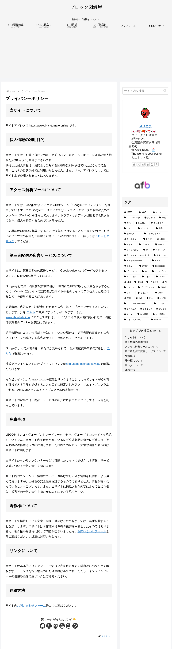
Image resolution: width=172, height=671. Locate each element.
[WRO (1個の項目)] (128, 298)
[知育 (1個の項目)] (129, 293)
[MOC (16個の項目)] (144, 212)
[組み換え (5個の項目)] (141, 223)
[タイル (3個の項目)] (130, 244)
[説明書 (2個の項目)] (144, 266)
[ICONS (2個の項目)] (161, 276)
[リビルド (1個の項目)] (144, 293)
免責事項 (130, 355)
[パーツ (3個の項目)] (161, 244)
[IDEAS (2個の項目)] (138, 282)
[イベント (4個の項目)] (145, 228)
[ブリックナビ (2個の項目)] (131, 271)
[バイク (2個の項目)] (147, 276)
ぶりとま (145, 126)
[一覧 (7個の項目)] (163, 217)
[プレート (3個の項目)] (145, 244)
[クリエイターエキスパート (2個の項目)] (137, 255)
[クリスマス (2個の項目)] (152, 282)
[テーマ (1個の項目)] (129, 314)
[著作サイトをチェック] (42, 626)
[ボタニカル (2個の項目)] (160, 255)
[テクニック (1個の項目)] (146, 309)
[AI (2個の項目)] (164, 282)
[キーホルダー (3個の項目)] (132, 239)
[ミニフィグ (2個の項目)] (131, 276)
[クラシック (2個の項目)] (159, 250)
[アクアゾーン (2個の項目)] (159, 271)
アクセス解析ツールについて (141, 346)
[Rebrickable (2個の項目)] (159, 266)
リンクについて (134, 365)
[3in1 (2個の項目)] (145, 271)
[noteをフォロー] (68, 626)
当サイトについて (135, 337)
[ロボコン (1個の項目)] (129, 287)
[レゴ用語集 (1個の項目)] (159, 314)
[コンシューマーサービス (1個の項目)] (137, 303)
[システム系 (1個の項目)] (130, 309)
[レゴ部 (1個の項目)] (162, 298)
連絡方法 (130, 369)
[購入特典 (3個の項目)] (132, 233)
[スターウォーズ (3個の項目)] (155, 233)
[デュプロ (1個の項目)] (161, 309)
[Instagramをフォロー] (55, 626)
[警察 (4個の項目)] (161, 228)
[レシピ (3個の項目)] (148, 239)
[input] (145, 91)
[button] (165, 91)
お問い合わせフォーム (91, 531)
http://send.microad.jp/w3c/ (83, 363)
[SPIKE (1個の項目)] (162, 287)
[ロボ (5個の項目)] (129, 228)
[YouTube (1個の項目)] (159, 319)
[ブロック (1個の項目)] (160, 303)
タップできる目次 (140, 330)
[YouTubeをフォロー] (62, 626)
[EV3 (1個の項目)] (139, 298)
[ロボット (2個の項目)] (130, 266)
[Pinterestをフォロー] (75, 626)
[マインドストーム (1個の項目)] (136, 319)
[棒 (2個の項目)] (146, 250)
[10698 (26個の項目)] (130, 212)
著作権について (134, 360)
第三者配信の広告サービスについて (145, 351)
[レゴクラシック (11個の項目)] (132, 217)
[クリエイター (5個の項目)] (158, 223)
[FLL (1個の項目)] (150, 298)
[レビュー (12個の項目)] (160, 212)
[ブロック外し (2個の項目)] (132, 250)
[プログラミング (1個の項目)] (146, 287)
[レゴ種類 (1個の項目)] (143, 314)
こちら (31, 312)
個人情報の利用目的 (136, 341)
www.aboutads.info (18, 317)
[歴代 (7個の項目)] (128, 223)
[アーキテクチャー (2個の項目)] (136, 260)
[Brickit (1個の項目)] (161, 293)
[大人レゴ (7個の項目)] (150, 217)
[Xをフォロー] (49, 626)
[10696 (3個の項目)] (162, 239)
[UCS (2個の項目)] (127, 282)
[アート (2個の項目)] (159, 260)
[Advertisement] (86, 55)
